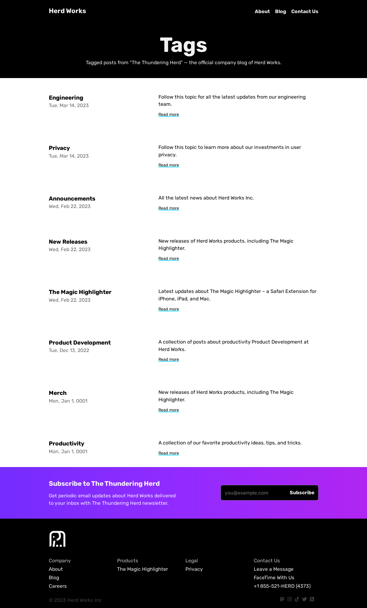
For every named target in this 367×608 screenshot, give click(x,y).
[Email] (253, 492)
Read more (168, 114)
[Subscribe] (302, 492)
